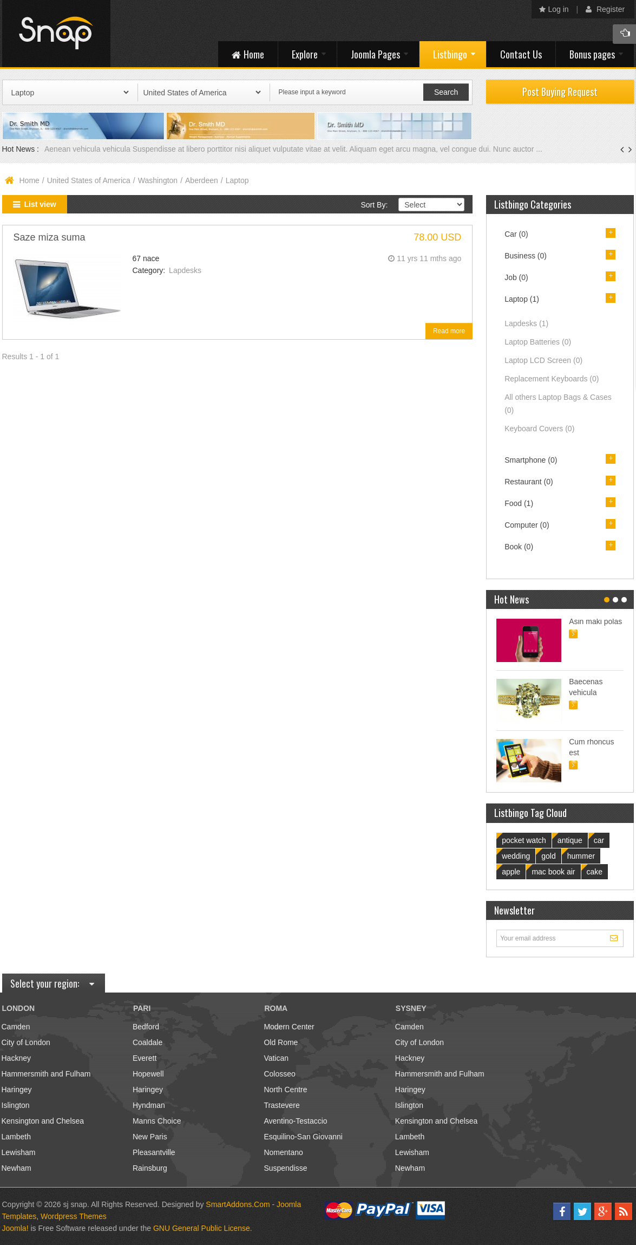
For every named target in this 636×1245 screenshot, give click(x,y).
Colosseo (279, 1073)
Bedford (146, 1026)
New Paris (150, 1136)
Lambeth (16, 1136)
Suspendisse (285, 1168)
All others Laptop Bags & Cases (558, 403)
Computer (526, 525)
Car (516, 234)
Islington (16, 1105)
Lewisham (19, 1152)
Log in (554, 9)
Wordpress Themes (74, 1216)
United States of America (88, 180)
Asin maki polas (595, 621)
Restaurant (528, 481)
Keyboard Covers (539, 428)
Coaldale (147, 1042)
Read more (449, 331)
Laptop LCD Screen (543, 360)
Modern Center (289, 1026)
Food (518, 503)
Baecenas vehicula (585, 687)
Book (518, 546)
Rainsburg (150, 1168)
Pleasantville (154, 1152)
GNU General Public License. (202, 1228)
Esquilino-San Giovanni (303, 1136)
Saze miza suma (50, 237)
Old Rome (281, 1042)
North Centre (285, 1089)
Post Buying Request (560, 92)
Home (29, 180)
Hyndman (149, 1105)
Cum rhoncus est (591, 747)
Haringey (17, 1089)
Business (525, 255)
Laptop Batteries (537, 342)
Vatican (276, 1058)
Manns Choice (157, 1121)
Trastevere (281, 1105)
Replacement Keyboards (551, 378)
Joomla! (15, 1228)
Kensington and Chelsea (43, 1121)
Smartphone (530, 460)
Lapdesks (185, 270)
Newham (16, 1168)
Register (605, 9)
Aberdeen (201, 180)
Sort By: (374, 204)
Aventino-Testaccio (295, 1121)
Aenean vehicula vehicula (88, 149)
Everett (144, 1058)
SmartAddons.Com (238, 1204)
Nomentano (283, 1152)
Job (516, 277)
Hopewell (148, 1073)
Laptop (521, 299)
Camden (16, 1026)
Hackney (16, 1058)
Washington (158, 180)
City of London (26, 1042)
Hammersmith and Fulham (46, 1073)
